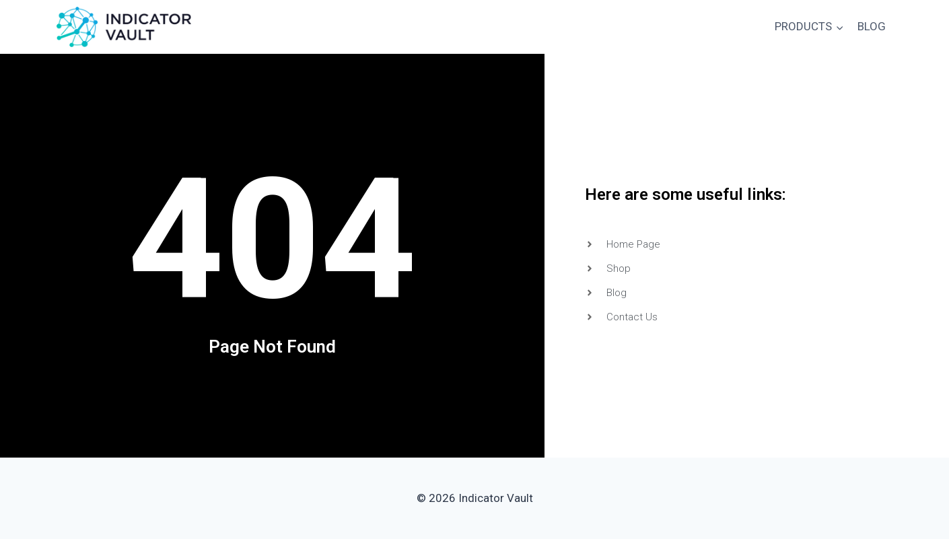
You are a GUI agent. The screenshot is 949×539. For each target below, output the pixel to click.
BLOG (871, 26)
